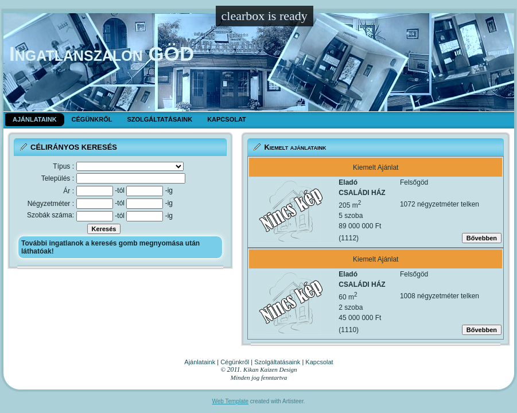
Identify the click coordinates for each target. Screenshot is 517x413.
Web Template (230, 401)
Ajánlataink (199, 362)
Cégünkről (234, 362)
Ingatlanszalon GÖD (101, 53)
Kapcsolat (319, 362)
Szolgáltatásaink (277, 362)
